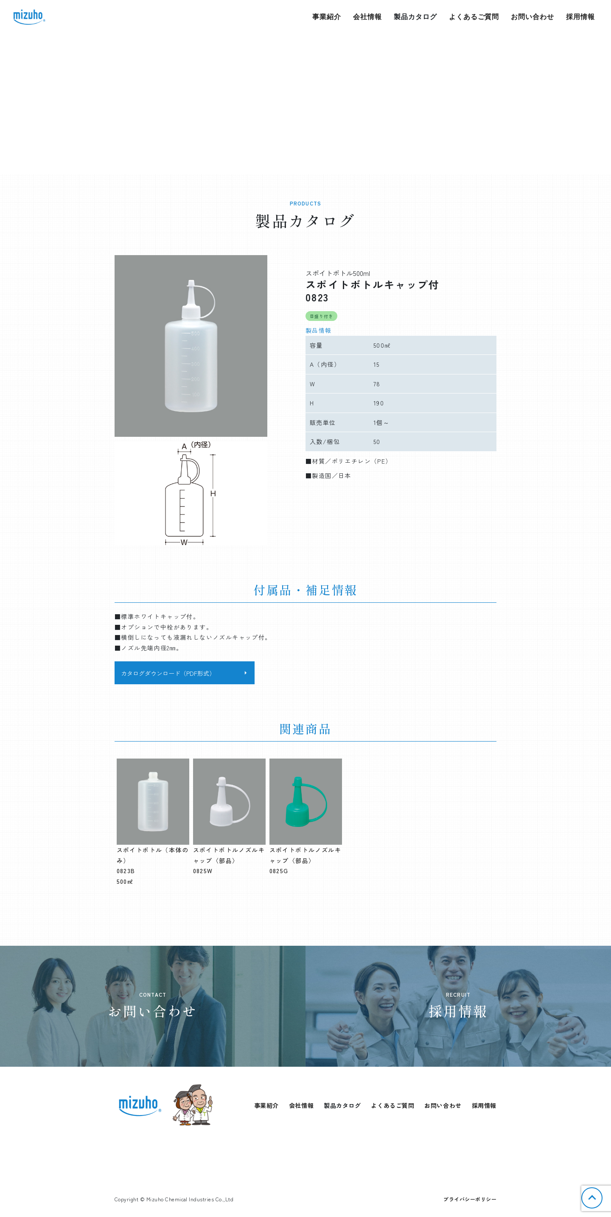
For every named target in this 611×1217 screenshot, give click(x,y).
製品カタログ (415, 16)
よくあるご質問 (474, 16)
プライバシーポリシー (469, 1199)
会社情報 (367, 16)
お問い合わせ (532, 16)
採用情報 (580, 16)
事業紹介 (326, 16)
